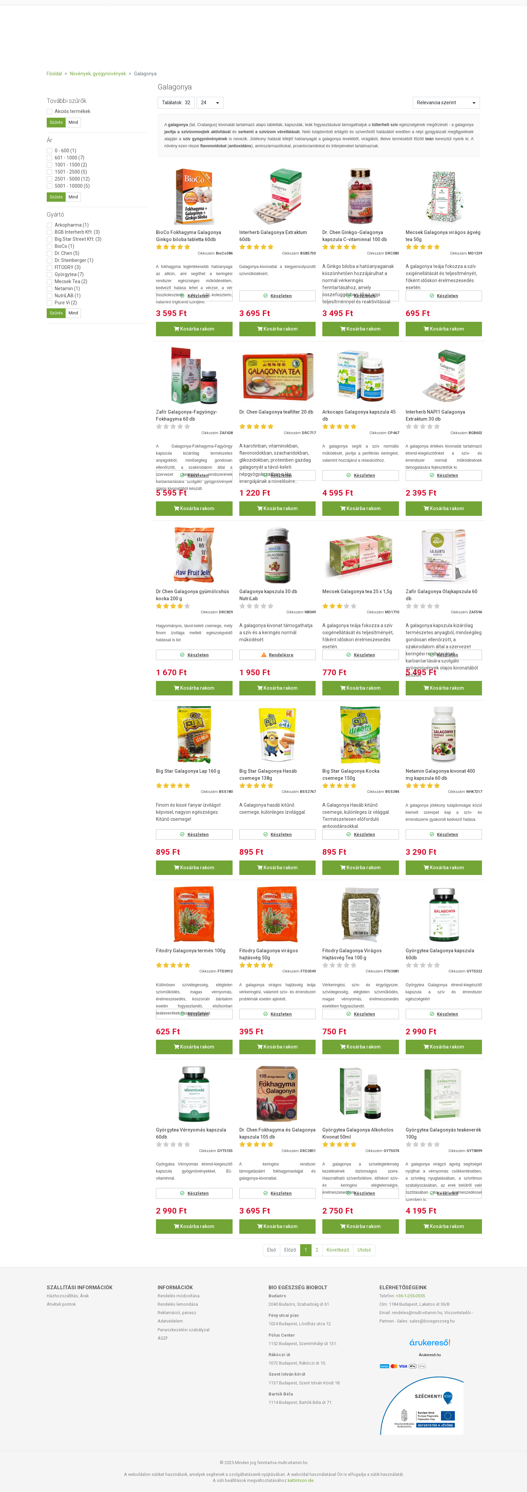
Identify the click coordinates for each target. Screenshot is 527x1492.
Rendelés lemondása (178, 1304)
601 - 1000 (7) (69, 157)
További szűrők (66, 100)
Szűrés (56, 122)
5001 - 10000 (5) (72, 186)
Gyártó (55, 214)
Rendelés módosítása (179, 1295)
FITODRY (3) (68, 267)
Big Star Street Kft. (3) (78, 239)
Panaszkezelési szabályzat (184, 1329)
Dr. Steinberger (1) (74, 260)
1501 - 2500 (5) (71, 172)
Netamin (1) (67, 288)
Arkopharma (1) (72, 225)
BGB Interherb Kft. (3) (77, 232)
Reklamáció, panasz (177, 1312)
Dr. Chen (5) (67, 253)
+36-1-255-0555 (410, 1295)
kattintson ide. (301, 1480)
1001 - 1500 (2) (71, 164)
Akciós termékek (72, 111)
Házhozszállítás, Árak (68, 1295)
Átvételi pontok (61, 1304)
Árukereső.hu (430, 1355)
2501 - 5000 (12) (72, 179)
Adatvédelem (170, 1321)
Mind (73, 122)
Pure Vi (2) (66, 302)
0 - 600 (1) (65, 150)
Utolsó (364, 1250)
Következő (338, 1250)
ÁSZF (163, 1338)
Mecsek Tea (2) (71, 281)
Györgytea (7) (69, 274)
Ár (49, 140)
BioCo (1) (64, 246)
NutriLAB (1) (68, 295)
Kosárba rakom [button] (194, 329)
